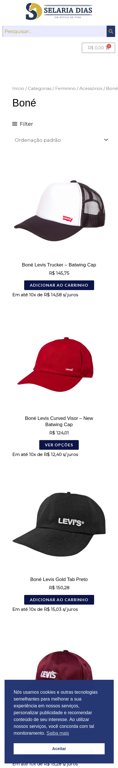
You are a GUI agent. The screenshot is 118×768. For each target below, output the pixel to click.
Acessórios (90, 88)
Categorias (39, 88)
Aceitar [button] (59, 748)
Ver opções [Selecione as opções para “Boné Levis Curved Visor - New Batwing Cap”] (59, 444)
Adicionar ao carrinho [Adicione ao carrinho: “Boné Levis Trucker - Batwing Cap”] (59, 285)
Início (18, 88)
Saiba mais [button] (58, 733)
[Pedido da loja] (61, 140)
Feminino (65, 88)
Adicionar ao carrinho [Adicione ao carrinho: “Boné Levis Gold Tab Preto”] (59, 599)
